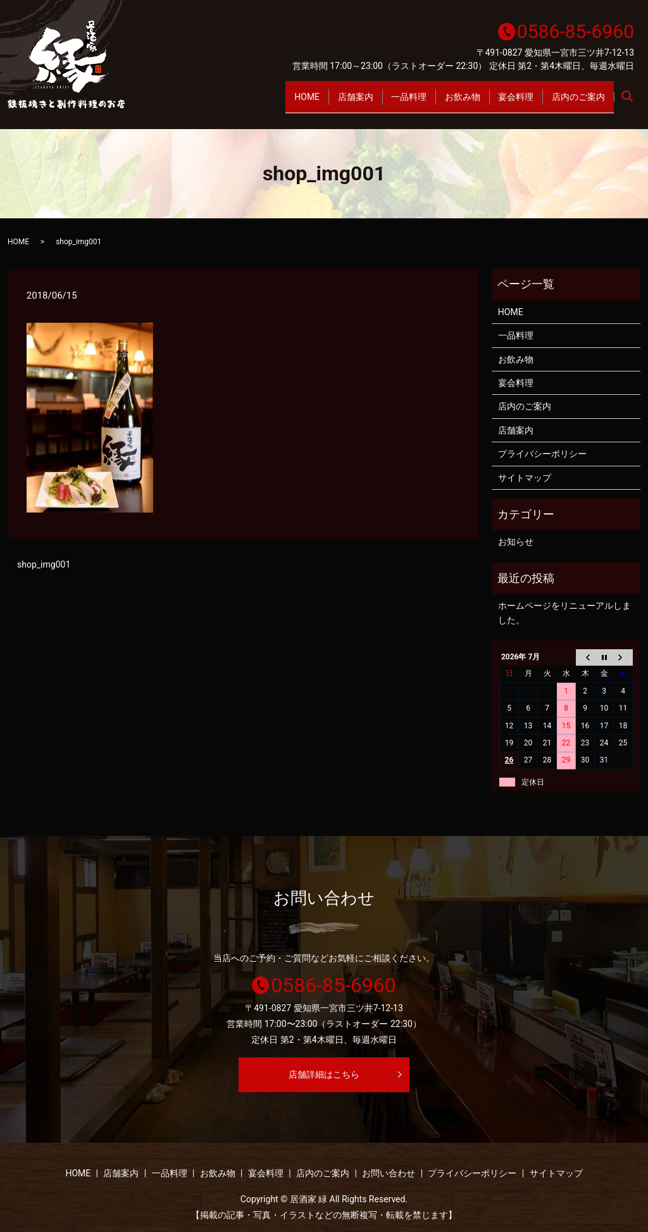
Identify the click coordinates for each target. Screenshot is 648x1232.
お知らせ (515, 542)
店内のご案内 (574, 102)
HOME (260, 102)
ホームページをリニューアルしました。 (564, 612)
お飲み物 (441, 102)
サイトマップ (524, 478)
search (633, 103)
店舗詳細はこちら (324, 1074)
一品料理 (379, 102)
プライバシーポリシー (542, 454)
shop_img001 (43, 564)
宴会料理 (503, 102)
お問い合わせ (388, 1173)
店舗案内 (317, 102)
